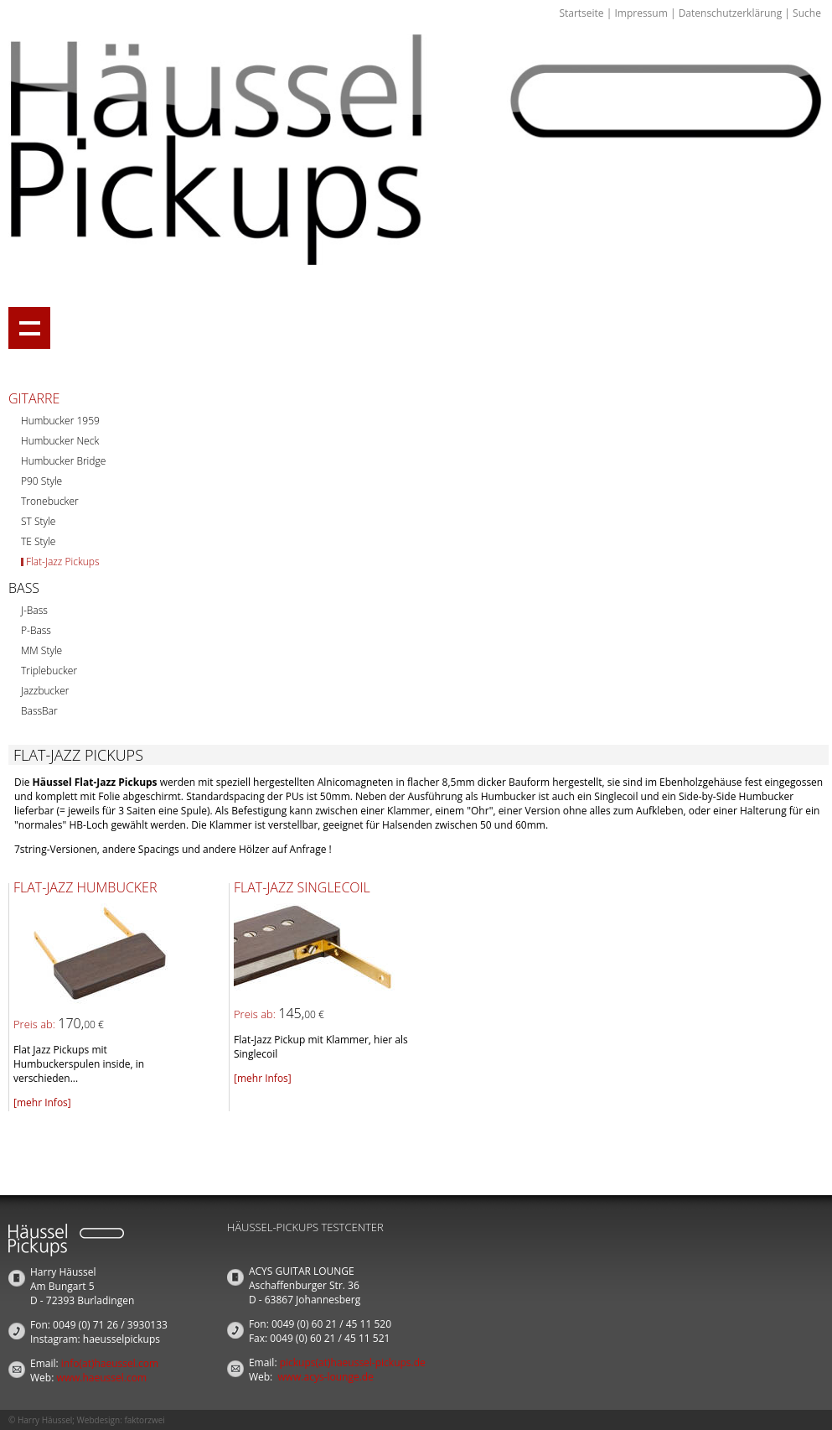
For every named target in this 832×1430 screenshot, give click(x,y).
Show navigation (29, 328)
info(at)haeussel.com (109, 1363)
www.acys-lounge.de (325, 1377)
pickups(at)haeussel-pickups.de (353, 1362)
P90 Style (41, 481)
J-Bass (34, 610)
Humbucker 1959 (60, 420)
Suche (807, 13)
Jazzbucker (45, 691)
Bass (23, 588)
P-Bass (36, 630)
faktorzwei (144, 1420)
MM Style (41, 650)
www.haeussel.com (101, 1377)
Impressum (640, 13)
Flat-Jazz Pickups (63, 561)
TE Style (38, 541)
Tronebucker (50, 501)
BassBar (39, 711)
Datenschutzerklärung (731, 13)
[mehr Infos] (42, 1102)
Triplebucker (49, 670)
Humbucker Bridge (63, 461)
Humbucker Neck (60, 441)
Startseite (581, 13)
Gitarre (33, 398)
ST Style (38, 521)
